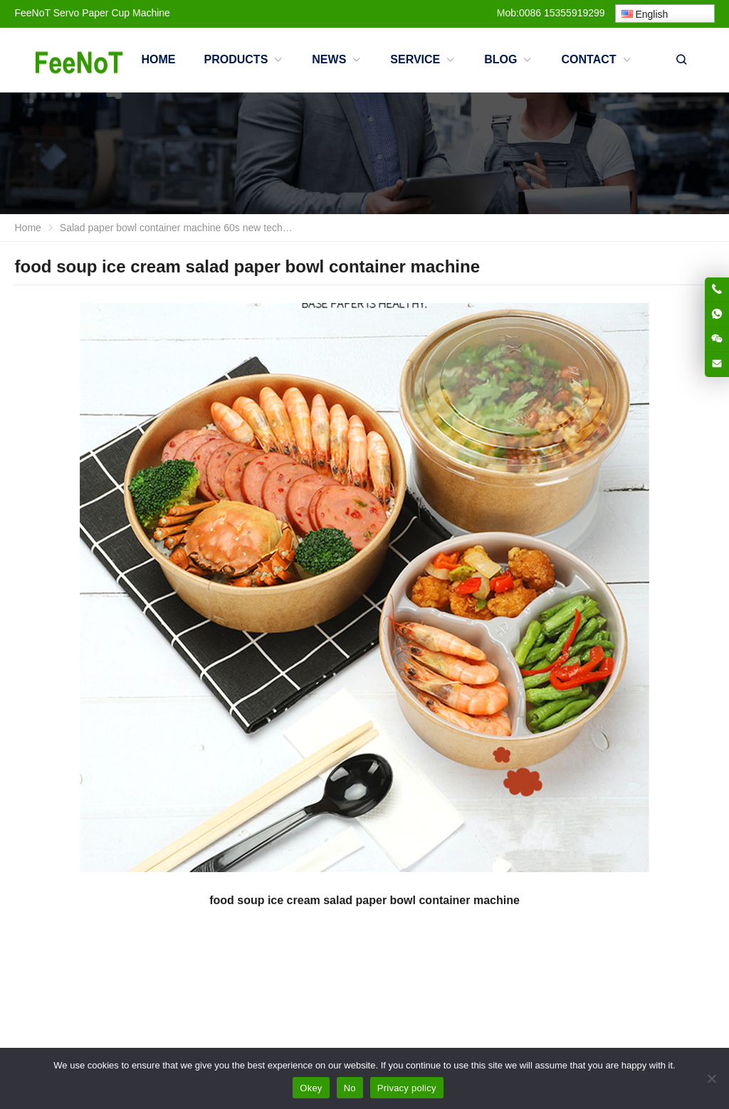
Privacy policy (406, 1088)
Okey (311, 1088)
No (350, 1088)
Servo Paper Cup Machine (111, 12)
